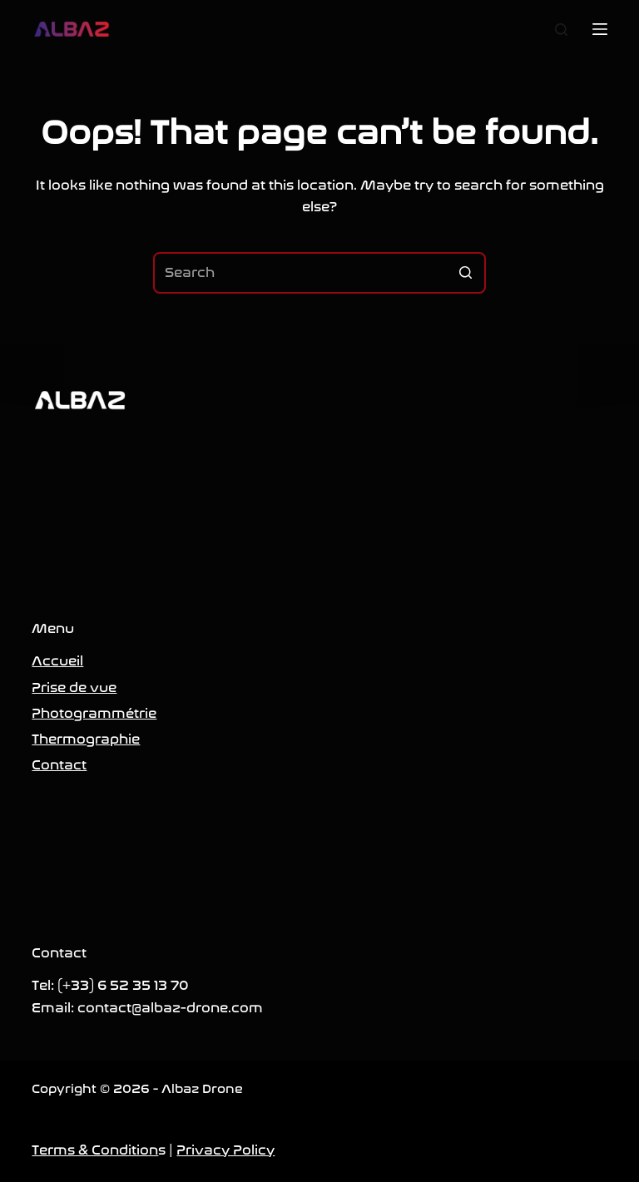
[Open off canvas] (599, 29)
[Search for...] (319, 273)
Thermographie (86, 739)
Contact (59, 765)
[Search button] (465, 273)
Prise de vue (74, 687)
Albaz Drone (202, 1088)
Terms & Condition (95, 1150)
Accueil (57, 661)
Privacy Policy (225, 1150)
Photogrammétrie (94, 713)
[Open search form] (561, 29)
